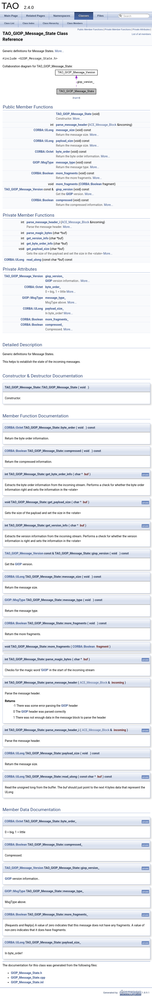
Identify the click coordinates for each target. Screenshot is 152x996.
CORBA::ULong (44, 130)
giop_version (64, 189)
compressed (64, 200)
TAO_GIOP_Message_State (73, 114)
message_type (65, 162)
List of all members (141, 34)
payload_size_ (54, 308)
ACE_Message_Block (102, 124)
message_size (65, 130)
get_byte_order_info (40, 243)
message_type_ (55, 297)
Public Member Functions (90, 29)
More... (59, 51)
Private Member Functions (118, 29)
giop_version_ (54, 276)
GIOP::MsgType (43, 162)
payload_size (64, 141)
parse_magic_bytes (39, 233)
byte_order (63, 151)
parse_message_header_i (43, 222)
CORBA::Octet (44, 151)
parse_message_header (71, 124)
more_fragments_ (57, 319)
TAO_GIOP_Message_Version (23, 189)
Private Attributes (141, 29)
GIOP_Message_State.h (26, 973)
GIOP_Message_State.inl (27, 982)
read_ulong (34, 259)
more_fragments (67, 173)
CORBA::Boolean (42, 173)
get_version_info (37, 238)
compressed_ (54, 324)
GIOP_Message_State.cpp (28, 977)
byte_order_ (53, 287)
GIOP (69, 194)
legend (76, 98)
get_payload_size (38, 249)
